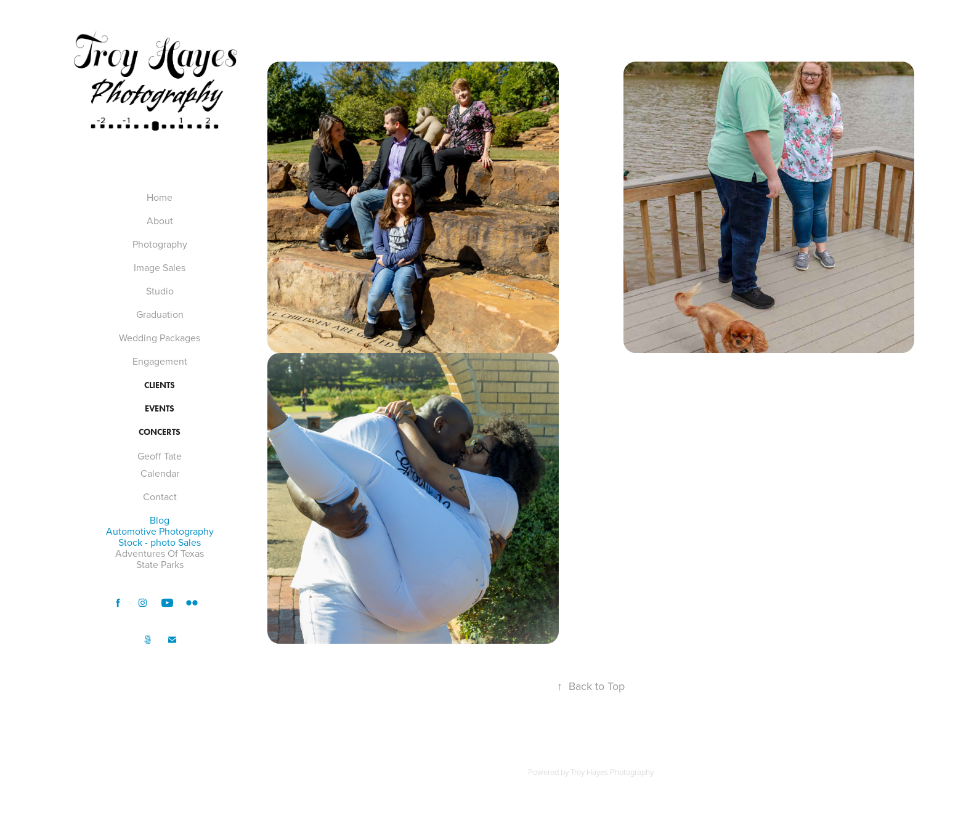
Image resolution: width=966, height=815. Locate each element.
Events (159, 408)
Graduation (160, 314)
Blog (159, 520)
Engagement (159, 361)
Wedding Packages (159, 337)
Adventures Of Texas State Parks (159, 558)
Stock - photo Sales (159, 542)
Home (159, 197)
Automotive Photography (160, 531)
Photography (159, 244)
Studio (160, 291)
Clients (159, 385)
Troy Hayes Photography (612, 771)
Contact (160, 496)
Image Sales (159, 267)
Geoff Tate (159, 456)
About (160, 220)
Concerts (160, 432)
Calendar (159, 473)
